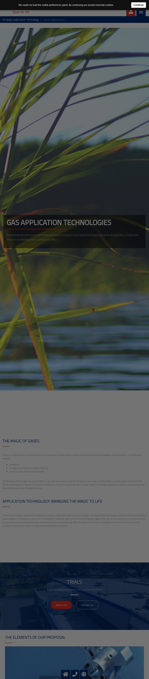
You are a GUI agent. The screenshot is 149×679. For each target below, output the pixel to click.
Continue (139, 5)
